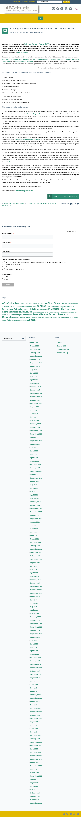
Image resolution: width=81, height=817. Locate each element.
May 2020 (33, 569)
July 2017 (33, 681)
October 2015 (35, 715)
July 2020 (33, 566)
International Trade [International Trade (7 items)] (54, 312)
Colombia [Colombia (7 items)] (75, 303)
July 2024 (33, 410)
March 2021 (34, 539)
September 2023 (36, 441)
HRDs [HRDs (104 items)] (32, 308)
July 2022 (33, 485)
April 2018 (34, 651)
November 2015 (36, 712)
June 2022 (34, 488)
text (7, 279)
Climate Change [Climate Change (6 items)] (67, 303)
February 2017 (35, 695)
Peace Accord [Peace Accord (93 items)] (48, 314)
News (22, 203)
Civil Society (32, 203)
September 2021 (36, 519)
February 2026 (35, 349)
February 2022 (35, 502)
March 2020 (34, 576)
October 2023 (35, 437)
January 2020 (35, 583)
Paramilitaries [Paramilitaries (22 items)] (26, 315)
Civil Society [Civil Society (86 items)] (55, 303)
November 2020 (36, 552)
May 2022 (33, 491)
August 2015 (35, 722)
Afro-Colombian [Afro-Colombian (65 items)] (11, 303)
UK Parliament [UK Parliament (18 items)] (63, 317)
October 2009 (35, 796)
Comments (63, 349)
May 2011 (33, 789)
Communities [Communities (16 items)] (20, 306)
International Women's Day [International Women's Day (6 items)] (67, 312)
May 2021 (33, 532)
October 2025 (35, 359)
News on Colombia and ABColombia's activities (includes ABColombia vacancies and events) (36, 262)
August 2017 (35, 678)
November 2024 (36, 397)
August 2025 (35, 366)
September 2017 (36, 674)
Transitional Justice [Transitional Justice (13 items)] (50, 317)
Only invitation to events (13, 264)
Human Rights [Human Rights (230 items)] (58, 308)
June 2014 (34, 749)
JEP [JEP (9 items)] (3, 315)
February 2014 (35, 752)
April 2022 (34, 495)
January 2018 (35, 661)
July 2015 (33, 725)
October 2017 (35, 671)
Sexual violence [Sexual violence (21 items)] (26, 317)
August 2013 (35, 762)
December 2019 (36, 586)
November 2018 (36, 627)
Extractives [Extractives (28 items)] (19, 309)
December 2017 (36, 664)
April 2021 (34, 535)
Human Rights (15, 203)
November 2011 (36, 776)
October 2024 (35, 400)
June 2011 (34, 786)
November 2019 (36, 590)
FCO (38, 203)
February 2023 (35, 464)
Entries (61, 346)
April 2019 (34, 610)
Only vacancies (11, 267)
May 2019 (33, 607)
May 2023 (33, 454)
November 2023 (36, 434)
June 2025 (34, 373)
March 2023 (34, 461)
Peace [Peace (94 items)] (36, 314)
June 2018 (34, 644)
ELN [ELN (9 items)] (72, 306)
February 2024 (35, 424)
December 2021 (36, 508)
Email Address (8, 234)
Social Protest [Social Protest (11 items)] (38, 317)
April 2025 (34, 380)
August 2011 (35, 783)
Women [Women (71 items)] (31, 319)
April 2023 (34, 458)
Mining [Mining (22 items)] (17, 315)
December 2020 (36, 549)
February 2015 (35, 735)
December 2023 (36, 430)
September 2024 (36, 403)
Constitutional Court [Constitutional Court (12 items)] (53, 306)
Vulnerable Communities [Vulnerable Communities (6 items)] (19, 320)
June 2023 (34, 451)
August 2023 (35, 444)
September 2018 (36, 634)
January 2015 (35, 739)
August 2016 (35, 701)
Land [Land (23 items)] (11, 315)
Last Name (6, 251)
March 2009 (34, 800)
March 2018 (34, 654)
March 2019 (34, 613)
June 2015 (34, 728)
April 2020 (34, 573)
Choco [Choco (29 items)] (44, 303)
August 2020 (35, 563)
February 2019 (35, 617)
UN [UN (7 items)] (70, 317)
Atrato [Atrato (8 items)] (22, 303)
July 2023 (33, 447)
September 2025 (36, 363)
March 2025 (34, 383)
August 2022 (35, 481)
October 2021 (35, 515)
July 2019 (33, 600)
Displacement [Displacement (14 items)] (66, 306)
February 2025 (35, 386)
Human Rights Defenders (37, 114)
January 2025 (35, 390)
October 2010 (35, 793)
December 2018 (36, 623)
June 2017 (34, 684)
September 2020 (36, 559)
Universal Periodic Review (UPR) (37, 44)
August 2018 (35, 637)
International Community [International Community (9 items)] (40, 312)
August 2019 (35, 596)
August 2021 (35, 522)
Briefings (7, 203)
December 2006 (36, 803)
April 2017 (34, 691)
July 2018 (33, 640)
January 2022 (35, 505)
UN (50, 203)
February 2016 (35, 708)
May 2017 (33, 688)
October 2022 (35, 474)
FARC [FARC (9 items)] (26, 309)
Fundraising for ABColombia (15, 269)
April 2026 (34, 342)
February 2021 (35, 542)
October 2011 (35, 779)
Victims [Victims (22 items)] (10, 320)
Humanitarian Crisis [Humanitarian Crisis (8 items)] (42, 309)
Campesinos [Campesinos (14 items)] (29, 303)
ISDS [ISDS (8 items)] (76, 312)
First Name (6, 243)
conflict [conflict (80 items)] (41, 305)
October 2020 (35, 556)
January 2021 (35, 546)
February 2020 (35, 579)
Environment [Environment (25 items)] (7, 309)
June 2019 (34, 603)
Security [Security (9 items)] (16, 317)
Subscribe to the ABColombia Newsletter (23, 2)
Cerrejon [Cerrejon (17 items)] (37, 303)
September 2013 (36, 759)
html (7, 277)
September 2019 (36, 593)
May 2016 (33, 705)
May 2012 (33, 769)
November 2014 (36, 742)
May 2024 (33, 417)
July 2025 (33, 370)
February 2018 (35, 657)
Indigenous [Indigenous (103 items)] (25, 311)
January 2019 (35, 620)
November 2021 (36, 512)
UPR (9, 206)
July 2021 (33, 525)
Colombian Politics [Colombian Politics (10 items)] (8, 306)
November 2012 (36, 766)
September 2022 (36, 478)
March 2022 (34, 498)
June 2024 (34, 414)
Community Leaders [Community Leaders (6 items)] (31, 306)
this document (22, 53)
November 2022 (36, 471)
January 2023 (35, 468)
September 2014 (36, 745)
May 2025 (33, 376)
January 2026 (35, 353)
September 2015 (36, 718)
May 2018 (33, 647)
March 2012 (34, 773)
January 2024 (35, 427)
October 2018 (35, 630)
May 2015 (33, 732)
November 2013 (36, 756)
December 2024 (36, 393)
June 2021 (34, 529)
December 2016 (36, 698)
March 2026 (34, 346)
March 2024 (34, 420)
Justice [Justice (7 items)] (7, 314)
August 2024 (35, 407)
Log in (59, 342)
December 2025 (36, 356)
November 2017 (36, 668)
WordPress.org (62, 353)
